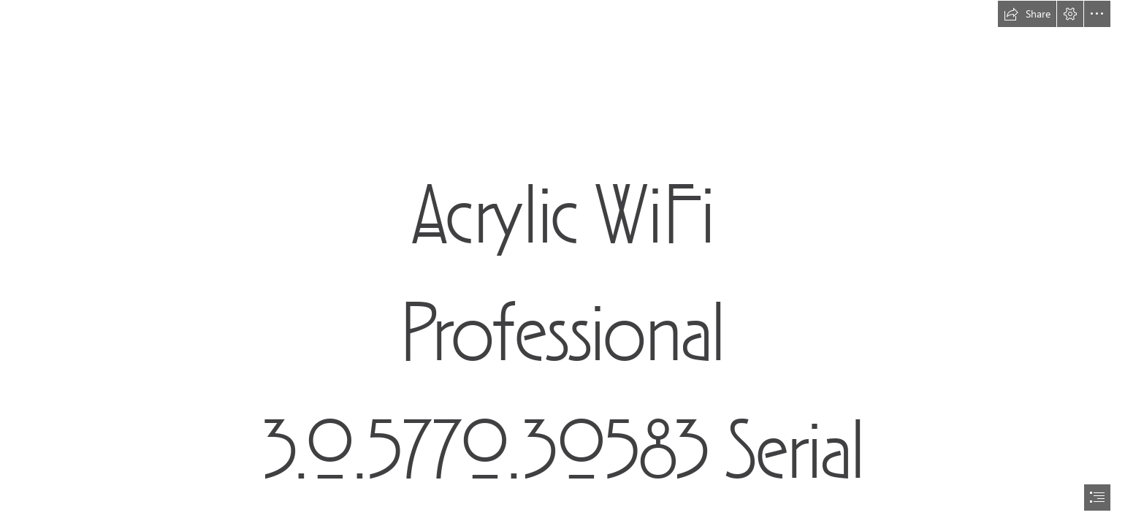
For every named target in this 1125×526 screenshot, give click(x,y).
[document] (562, 263)
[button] (1027, 14)
